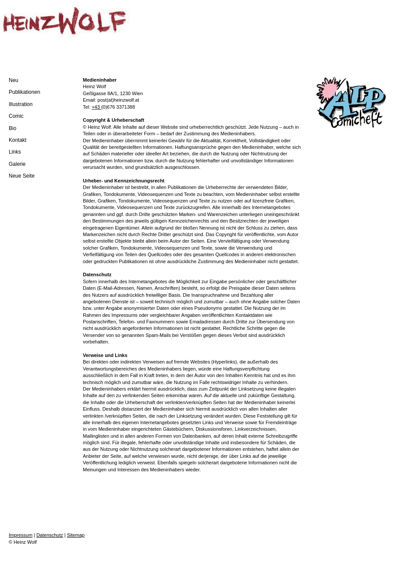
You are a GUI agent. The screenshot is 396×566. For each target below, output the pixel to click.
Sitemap (76, 535)
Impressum (20, 535)
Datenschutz (49, 535)
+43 (96, 107)
